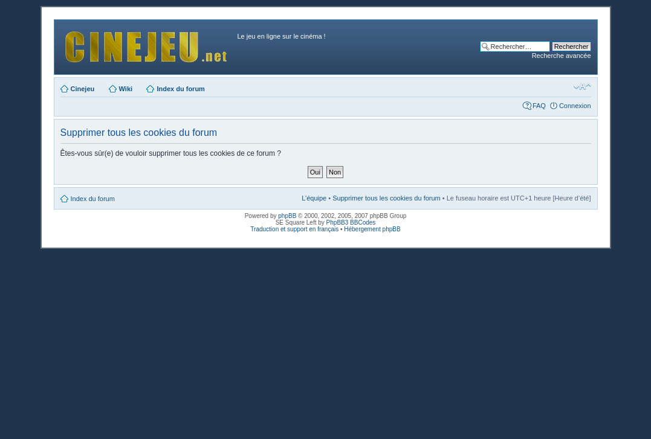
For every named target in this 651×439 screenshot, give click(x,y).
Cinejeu (83, 88)
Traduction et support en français (294, 229)
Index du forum (180, 88)
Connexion (575, 105)
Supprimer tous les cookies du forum (386, 198)
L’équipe (314, 198)
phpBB (287, 216)
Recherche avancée (561, 55)
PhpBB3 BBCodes (351, 222)
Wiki (126, 88)
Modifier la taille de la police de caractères (582, 86)
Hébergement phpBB (372, 229)
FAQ (539, 105)
